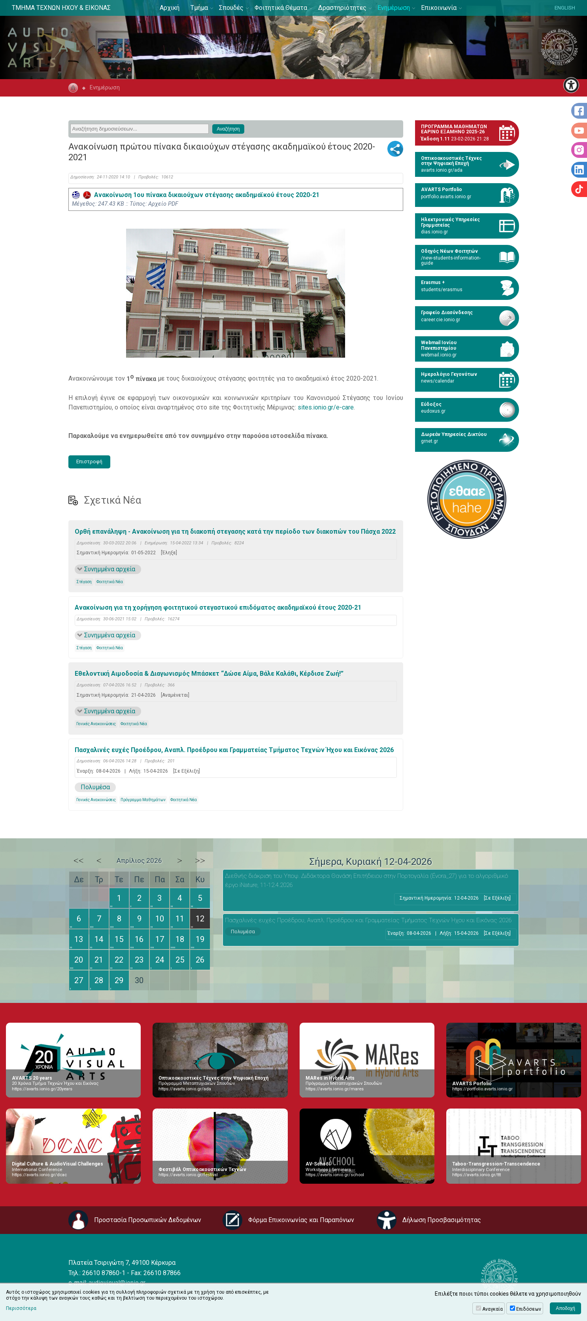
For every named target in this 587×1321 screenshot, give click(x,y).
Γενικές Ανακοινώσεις (96, 724)
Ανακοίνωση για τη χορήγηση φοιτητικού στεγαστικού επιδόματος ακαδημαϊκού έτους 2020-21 (218, 607)
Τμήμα (199, 7)
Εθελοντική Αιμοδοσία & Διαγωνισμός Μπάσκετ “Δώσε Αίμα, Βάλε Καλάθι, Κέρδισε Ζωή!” (209, 673)
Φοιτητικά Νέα (109, 582)
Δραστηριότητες (342, 7)
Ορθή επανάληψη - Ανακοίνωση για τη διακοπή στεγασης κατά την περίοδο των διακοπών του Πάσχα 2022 (235, 531)
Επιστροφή (89, 461)
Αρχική (169, 7)
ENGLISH (565, 8)
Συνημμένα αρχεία (109, 569)
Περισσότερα (21, 1308)
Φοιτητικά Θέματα (281, 7)
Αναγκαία (492, 1309)
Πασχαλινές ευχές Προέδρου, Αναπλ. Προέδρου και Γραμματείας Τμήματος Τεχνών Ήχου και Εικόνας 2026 (234, 750)
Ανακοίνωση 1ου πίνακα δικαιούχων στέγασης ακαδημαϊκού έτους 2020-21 (195, 195)
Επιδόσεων (528, 1309)
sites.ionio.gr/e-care (326, 407)
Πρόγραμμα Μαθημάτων (143, 800)
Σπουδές (231, 7)
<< (79, 860)
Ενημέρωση (393, 7)
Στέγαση (84, 582)
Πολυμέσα (95, 787)
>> (200, 860)
